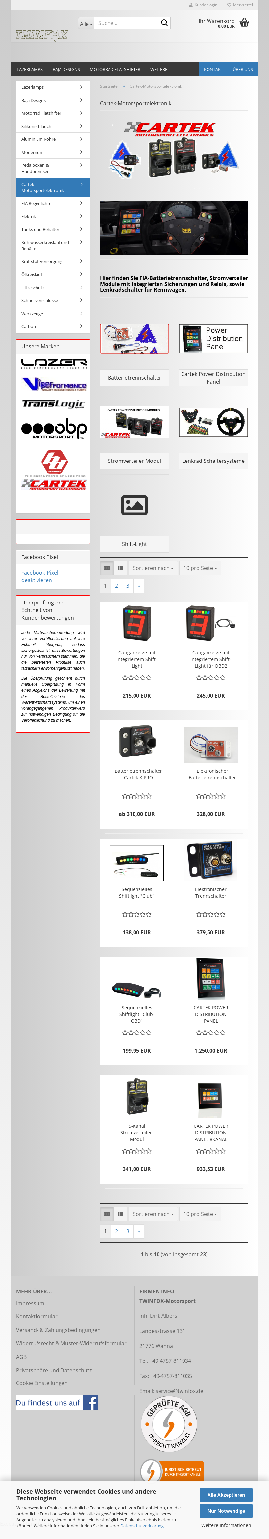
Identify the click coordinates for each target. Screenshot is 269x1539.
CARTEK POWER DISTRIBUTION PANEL (211, 1025)
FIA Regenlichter (37, 203)
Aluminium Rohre (38, 139)
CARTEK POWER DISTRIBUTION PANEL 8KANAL (211, 1144)
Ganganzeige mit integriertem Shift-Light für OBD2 (210, 670)
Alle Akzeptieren (226, 1495)
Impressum (30, 1314)
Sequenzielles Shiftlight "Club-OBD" (137, 1025)
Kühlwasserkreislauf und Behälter (45, 245)
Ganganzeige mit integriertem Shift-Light (136, 670)
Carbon (28, 326)
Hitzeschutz (32, 288)
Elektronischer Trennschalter (211, 904)
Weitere (158, 69)
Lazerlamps (30, 69)
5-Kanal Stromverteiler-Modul (137, 1144)
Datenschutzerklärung (142, 1525)
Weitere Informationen (226, 1525)
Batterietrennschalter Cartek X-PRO (138, 785)
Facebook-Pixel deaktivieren (39, 576)
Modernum (32, 152)
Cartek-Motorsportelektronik (42, 187)
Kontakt (213, 69)
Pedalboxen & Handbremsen (35, 168)
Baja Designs (66, 69)
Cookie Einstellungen (42, 1394)
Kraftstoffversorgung (41, 261)
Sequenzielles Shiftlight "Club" (137, 904)
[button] (107, 580)
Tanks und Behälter (40, 229)
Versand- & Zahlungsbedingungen (58, 1341)
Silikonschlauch (36, 126)
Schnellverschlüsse (39, 300)
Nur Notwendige (226, 1511)
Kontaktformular (37, 1328)
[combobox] (153, 580)
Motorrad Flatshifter (115, 69)
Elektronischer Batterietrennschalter (212, 785)
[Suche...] (86, 23)
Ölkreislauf (31, 274)
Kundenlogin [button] (203, 5)
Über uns (243, 69)
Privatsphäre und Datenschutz (54, 1381)
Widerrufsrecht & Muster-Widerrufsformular (71, 1355)
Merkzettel (240, 5)
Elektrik (28, 216)
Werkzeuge (32, 314)
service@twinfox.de (179, 1402)
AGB (21, 1368)
